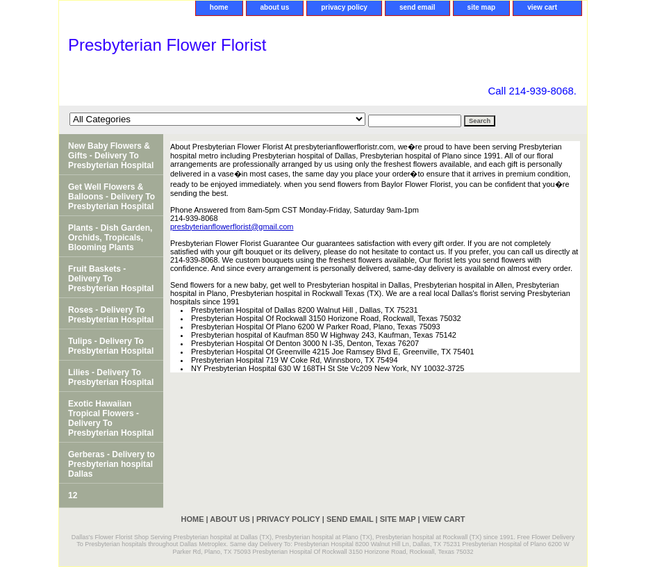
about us (275, 7)
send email (417, 7)
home (219, 7)
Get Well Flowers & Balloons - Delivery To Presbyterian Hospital (111, 196)
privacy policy (344, 7)
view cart (542, 7)
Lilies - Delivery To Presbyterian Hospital (111, 377)
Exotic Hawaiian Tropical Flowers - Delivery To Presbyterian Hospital (111, 418)
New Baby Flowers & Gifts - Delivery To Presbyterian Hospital (111, 155)
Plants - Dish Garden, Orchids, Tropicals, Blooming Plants (110, 237)
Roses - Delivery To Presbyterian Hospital (111, 314)
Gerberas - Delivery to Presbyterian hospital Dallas (111, 464)
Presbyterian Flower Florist (167, 44)
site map (481, 7)
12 (72, 495)
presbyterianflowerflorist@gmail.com (231, 226)
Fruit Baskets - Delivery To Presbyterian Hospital (111, 278)
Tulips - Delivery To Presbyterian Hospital (111, 346)
